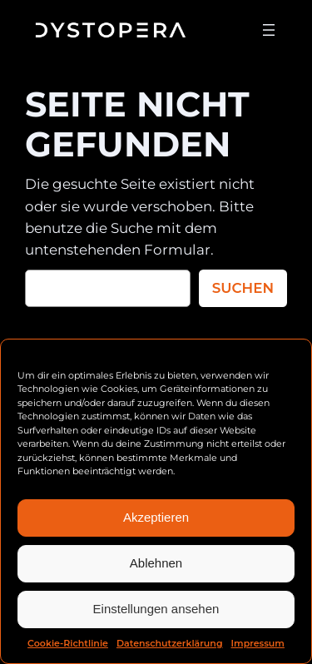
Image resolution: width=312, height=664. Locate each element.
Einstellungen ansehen (156, 609)
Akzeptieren (156, 517)
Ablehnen (156, 563)
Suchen (243, 288)
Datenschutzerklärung (169, 643)
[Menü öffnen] (269, 30)
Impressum (258, 643)
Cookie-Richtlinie (67, 643)
